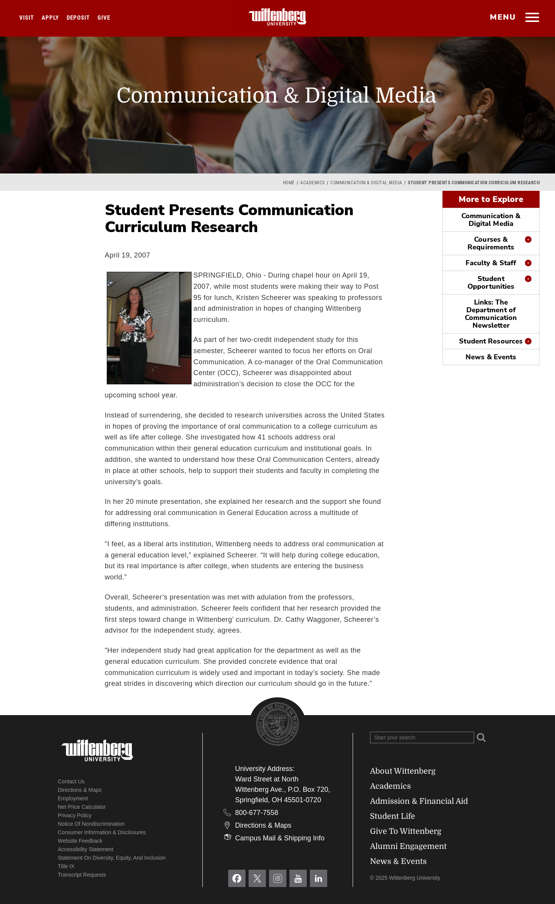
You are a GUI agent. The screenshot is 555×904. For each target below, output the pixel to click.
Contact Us (71, 781)
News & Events (491, 357)
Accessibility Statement (85, 849)
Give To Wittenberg (405, 831)
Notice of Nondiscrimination (91, 824)
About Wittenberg (403, 771)
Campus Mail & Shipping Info (280, 838)
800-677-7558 (256, 812)
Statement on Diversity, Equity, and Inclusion (112, 858)
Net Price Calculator (82, 807)
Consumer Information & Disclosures (102, 832)
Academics (312, 182)
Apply (50, 17)
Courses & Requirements (491, 243)
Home (289, 182)
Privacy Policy (74, 815)
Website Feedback (80, 841)
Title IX (66, 866)
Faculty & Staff (491, 263)
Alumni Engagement (408, 846)
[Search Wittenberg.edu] (422, 737)
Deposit (78, 17)
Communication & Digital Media (366, 182)
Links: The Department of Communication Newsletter (491, 313)
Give (104, 17)
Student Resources (491, 341)
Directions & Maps (80, 790)
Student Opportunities (491, 282)
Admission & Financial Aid (419, 801)
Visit (26, 17)
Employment (73, 798)
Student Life (392, 816)
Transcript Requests (82, 875)
